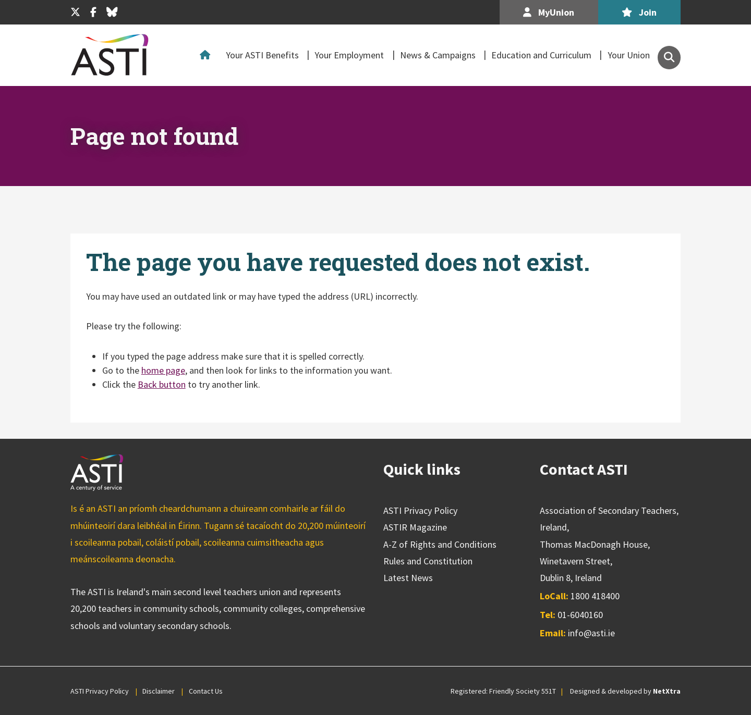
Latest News (408, 578)
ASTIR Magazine (415, 527)
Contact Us (206, 691)
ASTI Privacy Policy (420, 510)
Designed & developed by (625, 691)
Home (207, 55)
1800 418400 (595, 596)
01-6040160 (580, 615)
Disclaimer (158, 691)
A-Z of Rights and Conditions (439, 544)
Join (639, 12)
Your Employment (349, 55)
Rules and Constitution (428, 561)
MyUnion (548, 12)
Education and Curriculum (541, 55)
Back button (162, 384)
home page (163, 370)
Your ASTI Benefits (262, 55)
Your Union (629, 55)
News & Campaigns (438, 55)
